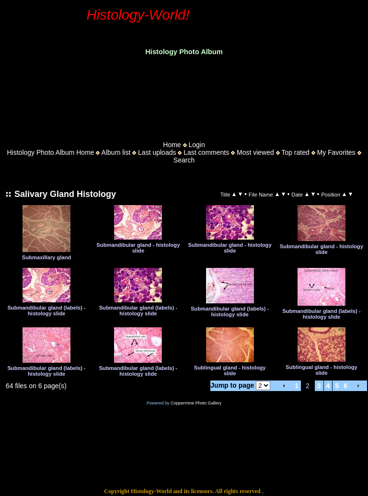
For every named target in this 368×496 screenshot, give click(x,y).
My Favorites (336, 152)
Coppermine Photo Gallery (196, 403)
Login (196, 145)
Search (184, 160)
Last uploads (157, 152)
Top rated (295, 152)
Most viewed (255, 152)
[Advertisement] (184, 95)
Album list (116, 152)
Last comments (206, 152)
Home (172, 145)
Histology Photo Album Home (50, 152)
